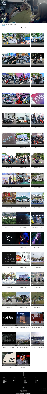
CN (43, 1)
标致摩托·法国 (36, 380)
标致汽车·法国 (36, 379)
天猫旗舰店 (14, 379)
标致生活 (11, 24)
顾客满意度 (25, 382)
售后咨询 (25, 379)
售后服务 (25, 377)
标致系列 (4, 377)
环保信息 (25, 383)
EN (44, 1)
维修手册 (25, 381)
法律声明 (36, 381)
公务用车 (14, 380)
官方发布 (3, 24)
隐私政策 (36, 382)
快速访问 (14, 377)
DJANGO (4, 380)
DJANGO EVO (5, 381)
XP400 (4, 383)
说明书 (25, 380)
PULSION (4, 382)
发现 (35, 377)
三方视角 (15, 24)
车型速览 (7, 24)
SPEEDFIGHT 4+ (5, 379)
